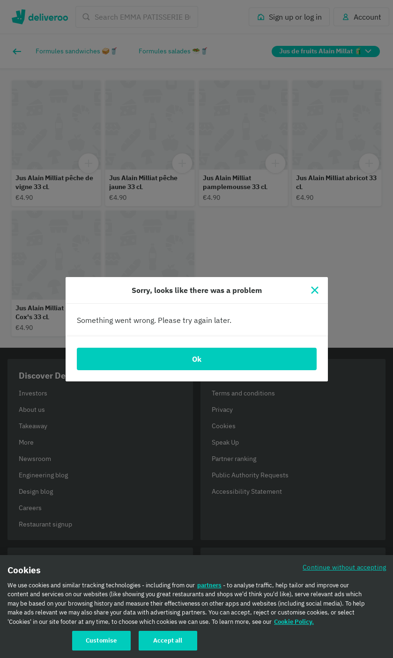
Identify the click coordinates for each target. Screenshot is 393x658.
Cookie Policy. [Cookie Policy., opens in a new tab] (294, 625)
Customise (101, 645)
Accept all (167, 645)
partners (209, 589)
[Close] (314, 290)
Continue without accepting (344, 570)
